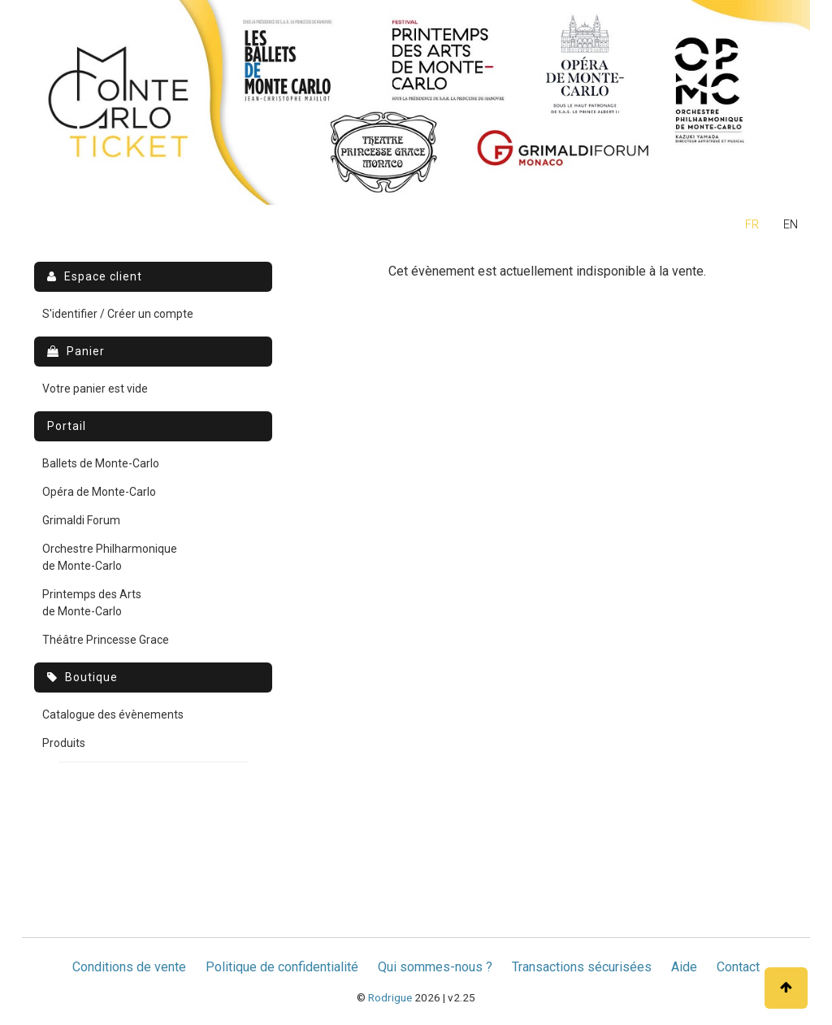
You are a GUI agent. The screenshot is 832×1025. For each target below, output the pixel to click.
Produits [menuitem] (63, 742)
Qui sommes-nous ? (435, 967)
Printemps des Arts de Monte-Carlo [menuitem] (91, 603)
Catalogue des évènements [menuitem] (113, 714)
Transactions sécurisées (582, 967)
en (790, 225)
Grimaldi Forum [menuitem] (81, 520)
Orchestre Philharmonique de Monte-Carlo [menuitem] (109, 557)
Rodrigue (390, 997)
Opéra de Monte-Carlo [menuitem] (99, 491)
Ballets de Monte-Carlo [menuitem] (100, 463)
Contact (738, 967)
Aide (684, 967)
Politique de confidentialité (282, 967)
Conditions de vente (129, 967)
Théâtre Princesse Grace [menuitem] (105, 639)
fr (752, 225)
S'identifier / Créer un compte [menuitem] (117, 313)
